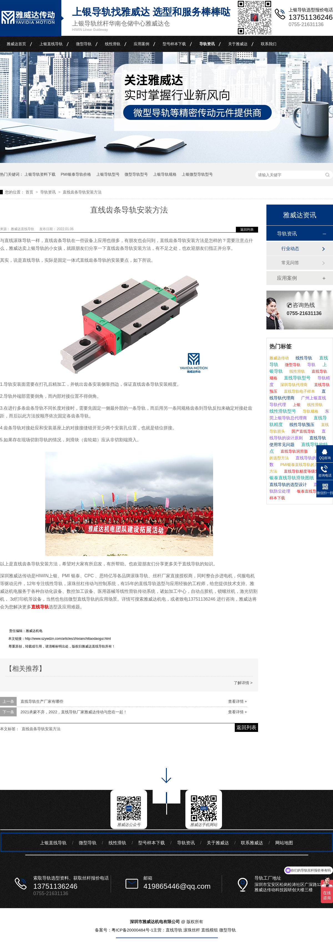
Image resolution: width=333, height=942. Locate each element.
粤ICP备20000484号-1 (132, 930)
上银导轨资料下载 (40, 174)
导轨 (311, 364)
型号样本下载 (174, 44)
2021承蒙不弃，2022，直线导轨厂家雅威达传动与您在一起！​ (74, 712)
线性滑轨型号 (282, 411)
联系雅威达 (252, 842)
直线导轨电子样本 (299, 391)
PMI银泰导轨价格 (76, 174)
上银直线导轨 (51, 44)
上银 (296, 404)
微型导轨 (84, 44)
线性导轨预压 (301, 424)
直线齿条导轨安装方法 (82, 192)
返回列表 (247, 229)
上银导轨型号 (108, 174)
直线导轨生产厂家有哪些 (42, 701)
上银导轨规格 (164, 174)
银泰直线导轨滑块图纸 (291, 477)
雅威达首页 (16, 44)
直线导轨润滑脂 (293, 451)
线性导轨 (303, 358)
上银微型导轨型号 (197, 174)
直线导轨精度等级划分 (303, 471)
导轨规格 (310, 411)
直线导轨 (40, 607)
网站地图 (284, 842)
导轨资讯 (207, 44)
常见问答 (290, 262)
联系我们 (268, 44)
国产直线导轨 (303, 431)
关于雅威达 (238, 44)
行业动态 (290, 248)
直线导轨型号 (297, 378)
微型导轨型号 (136, 174)
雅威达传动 (279, 358)
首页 (30, 192)
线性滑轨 (112, 44)
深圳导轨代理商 (293, 384)
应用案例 (141, 44)
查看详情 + (237, 701)
